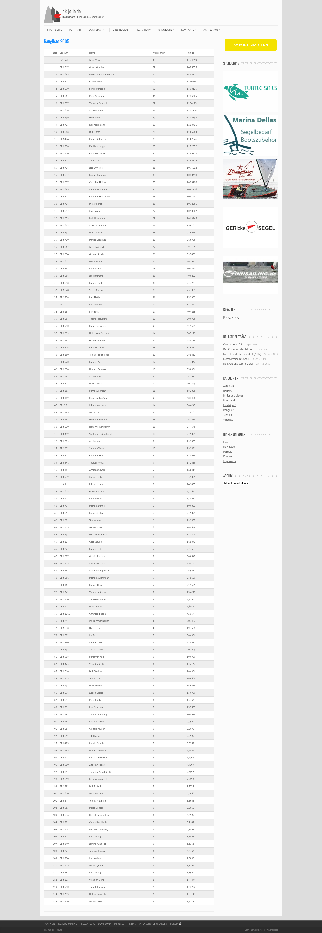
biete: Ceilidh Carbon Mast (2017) (242, 354)
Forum (174, 923)
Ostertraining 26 (232, 344)
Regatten (143, 29)
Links (226, 442)
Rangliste (166, 29)
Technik (227, 415)
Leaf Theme (250, 929)
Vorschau (228, 419)
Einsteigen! (120, 29)
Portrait (75, 29)
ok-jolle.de (71, 11)
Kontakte (188, 29)
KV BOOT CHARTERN (250, 45)
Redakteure (88, 923)
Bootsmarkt (97, 29)
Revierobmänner (68, 923)
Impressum (229, 461)
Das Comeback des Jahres (237, 349)
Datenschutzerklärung (153, 923)
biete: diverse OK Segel (236, 359)
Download (229, 447)
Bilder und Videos (233, 395)
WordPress (273, 929)
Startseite (54, 29)
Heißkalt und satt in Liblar (238, 364)
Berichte (228, 391)
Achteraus (212, 29)
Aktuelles (228, 386)
